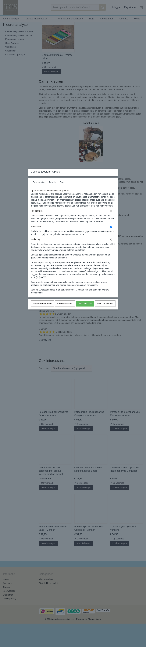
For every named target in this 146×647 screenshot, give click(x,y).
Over (62, 188)
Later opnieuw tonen (42, 309)
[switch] (111, 217)
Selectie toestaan (65, 309)
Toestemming (39, 188)
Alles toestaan (85, 309)
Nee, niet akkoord (105, 309)
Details (52, 188)
